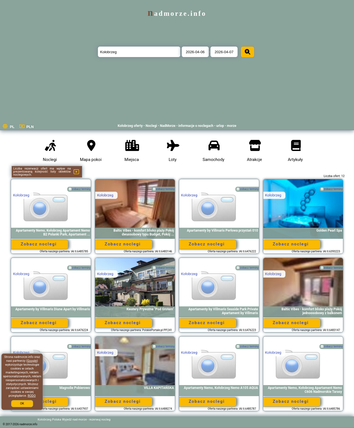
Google (32, 361)
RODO (32, 396)
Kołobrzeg (21, 195)
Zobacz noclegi (39, 244)
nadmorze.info (177, 13)
